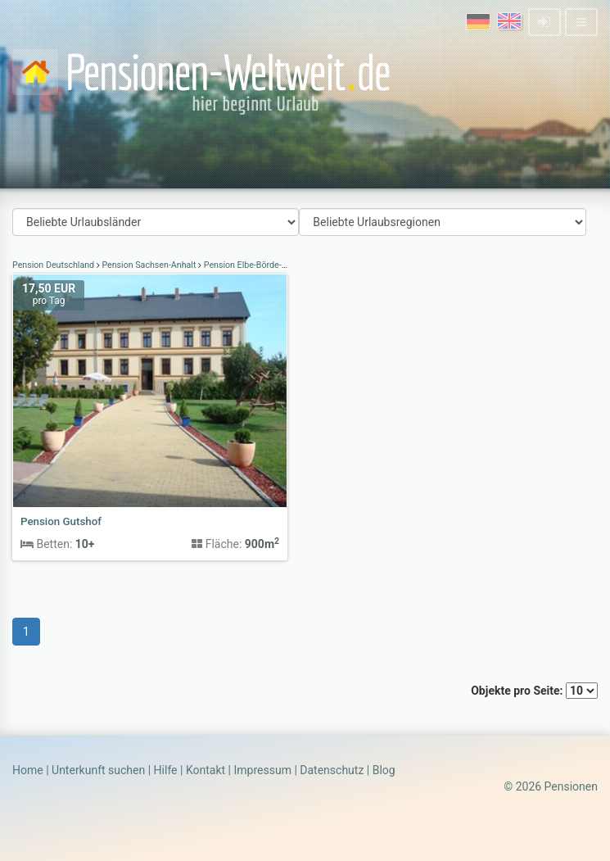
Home (27, 770)
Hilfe (166, 770)
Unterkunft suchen (98, 770)
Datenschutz (332, 770)
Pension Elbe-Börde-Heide (253, 265)
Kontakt (205, 770)
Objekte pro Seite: (534, 690)
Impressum (262, 770)
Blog (384, 770)
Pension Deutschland (54, 265)
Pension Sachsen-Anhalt (149, 265)
